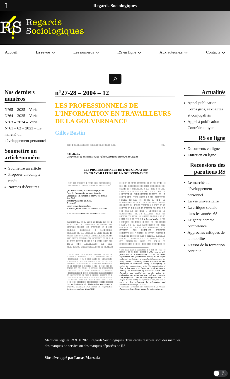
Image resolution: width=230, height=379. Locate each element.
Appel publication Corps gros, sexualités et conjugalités (205, 108)
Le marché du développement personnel (199, 188)
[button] (220, 373)
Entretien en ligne (201, 155)
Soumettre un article (24, 168)
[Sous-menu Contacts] (223, 52)
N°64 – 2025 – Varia (21, 115)
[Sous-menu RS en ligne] (139, 52)
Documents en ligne (203, 148)
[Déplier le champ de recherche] (115, 79)
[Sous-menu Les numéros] (97, 52)
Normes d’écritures (23, 187)
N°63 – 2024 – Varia (21, 122)
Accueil (11, 52)
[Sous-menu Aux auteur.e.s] (186, 52)
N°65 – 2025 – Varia (21, 109)
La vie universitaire (203, 201)
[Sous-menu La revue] (53, 52)
